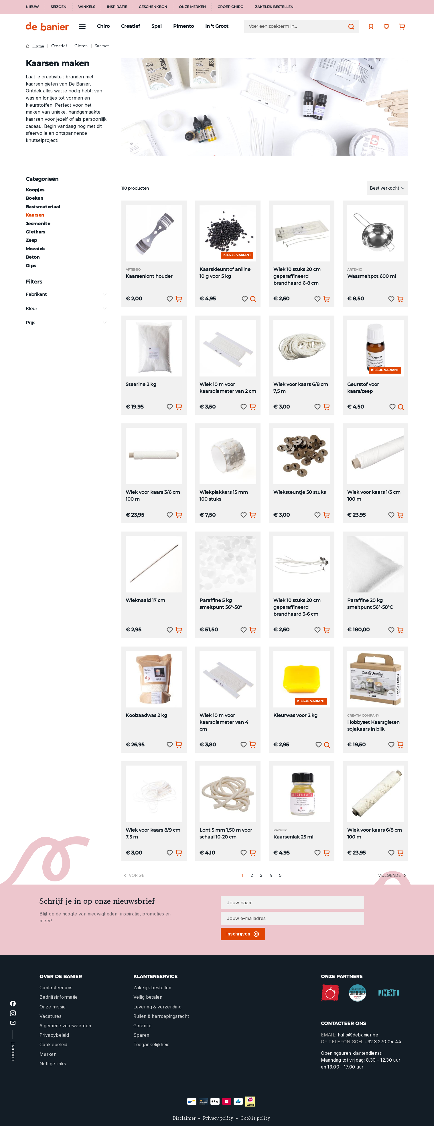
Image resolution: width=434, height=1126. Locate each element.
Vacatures (51, 1016)
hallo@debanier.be (358, 1035)
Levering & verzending (157, 1007)
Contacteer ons (56, 987)
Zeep (31, 240)
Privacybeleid (54, 1035)
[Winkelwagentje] (400, 26)
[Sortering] (388, 188)
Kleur (66, 308)
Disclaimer (184, 1118)
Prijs (66, 322)
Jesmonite (38, 223)
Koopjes (35, 190)
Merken (48, 1054)
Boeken (34, 198)
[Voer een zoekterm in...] (297, 26)
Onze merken (192, 7)
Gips (31, 265)
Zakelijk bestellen (274, 7)
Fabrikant (66, 294)
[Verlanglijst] (385, 26)
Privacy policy (218, 1118)
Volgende (392, 875)
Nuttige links (53, 1063)
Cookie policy (255, 1118)
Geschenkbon (153, 7)
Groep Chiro (230, 7)
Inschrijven (242, 934)
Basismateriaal (43, 206)
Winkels (86, 7)
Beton (33, 257)
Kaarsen (35, 215)
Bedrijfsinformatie (59, 997)
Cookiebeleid (54, 1044)
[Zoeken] (349, 26)
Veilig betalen (147, 997)
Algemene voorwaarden (65, 1025)
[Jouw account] (369, 26)
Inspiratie (117, 7)
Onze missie (53, 1007)
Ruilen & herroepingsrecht (161, 1016)
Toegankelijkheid (151, 1044)
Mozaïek (35, 248)
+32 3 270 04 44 (383, 1041)
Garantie (142, 1025)
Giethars (36, 232)
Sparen (141, 1035)
